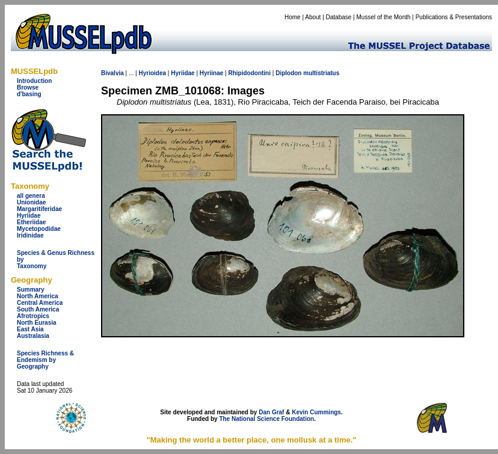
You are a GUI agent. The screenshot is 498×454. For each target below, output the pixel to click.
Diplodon (288, 73)
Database (339, 17)
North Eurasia (37, 322)
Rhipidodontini (249, 73)
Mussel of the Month (384, 17)
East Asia (30, 329)
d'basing (29, 94)
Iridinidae (30, 235)
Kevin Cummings (316, 412)
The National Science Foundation (266, 419)
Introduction (34, 81)
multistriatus (321, 73)
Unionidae (31, 202)
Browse (27, 87)
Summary (31, 289)
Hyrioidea (152, 73)
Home (292, 17)
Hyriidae (28, 215)
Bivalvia (112, 73)
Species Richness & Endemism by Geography (45, 360)
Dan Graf (271, 412)
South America (38, 309)
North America (37, 296)
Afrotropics (33, 316)
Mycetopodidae (39, 228)
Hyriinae (211, 73)
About (313, 17)
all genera (31, 195)
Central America (40, 302)
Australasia (33, 336)
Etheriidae (31, 222)
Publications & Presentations (454, 17)
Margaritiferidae (39, 209)
